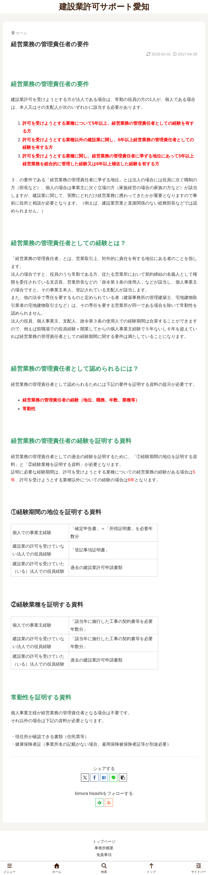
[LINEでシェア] (113, 778)
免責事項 (104, 855)
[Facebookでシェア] (94, 778)
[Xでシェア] (85, 778)
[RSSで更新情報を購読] (109, 802)
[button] (123, 778)
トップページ (104, 841)
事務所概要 (104, 848)
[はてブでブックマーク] (104, 778)
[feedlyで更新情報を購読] (99, 802)
